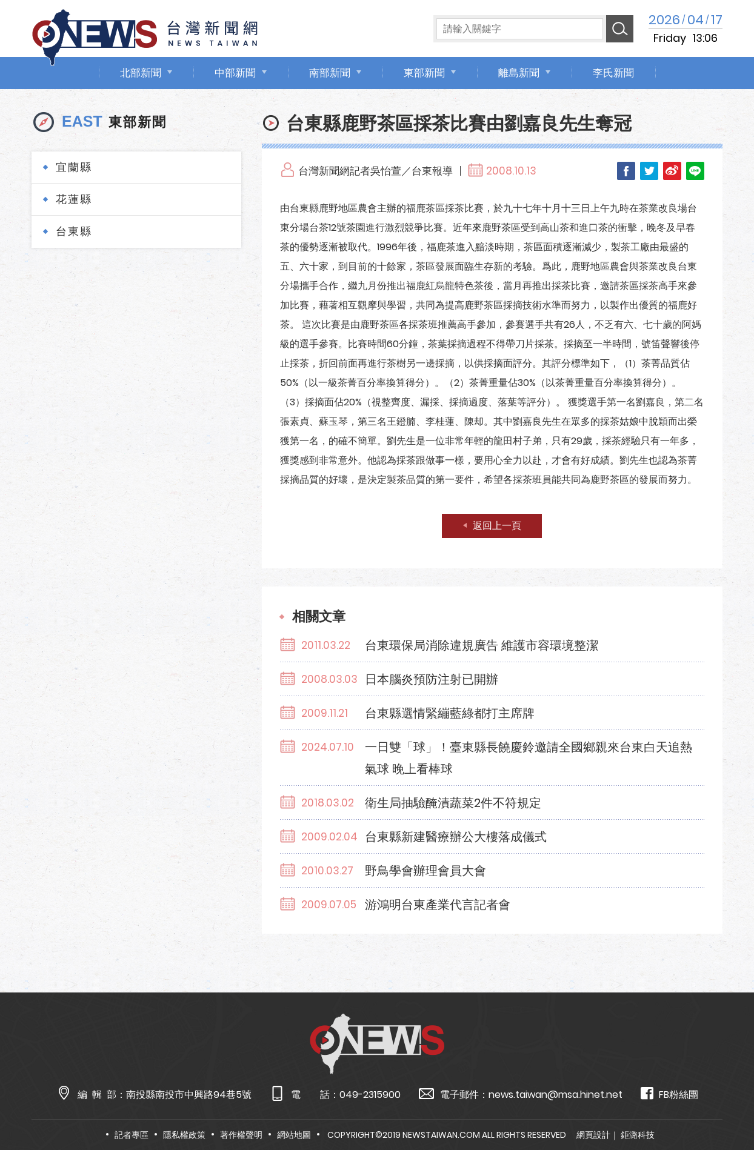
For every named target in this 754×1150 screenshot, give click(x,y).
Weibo (672, 171)
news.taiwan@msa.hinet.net (555, 1095)
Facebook (626, 171)
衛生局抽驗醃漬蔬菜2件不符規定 (453, 802)
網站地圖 (294, 1135)
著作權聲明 (241, 1135)
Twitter (649, 171)
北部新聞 (140, 72)
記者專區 (131, 1135)
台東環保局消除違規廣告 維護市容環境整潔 (481, 645)
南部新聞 (329, 72)
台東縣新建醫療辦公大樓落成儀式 (456, 836)
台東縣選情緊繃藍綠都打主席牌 (450, 713)
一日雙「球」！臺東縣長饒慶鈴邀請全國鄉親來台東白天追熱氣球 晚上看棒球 (528, 758)
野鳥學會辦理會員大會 (425, 870)
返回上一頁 (497, 526)
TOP (724, 1105)
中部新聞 (235, 72)
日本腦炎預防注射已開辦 (431, 679)
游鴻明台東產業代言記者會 (437, 904)
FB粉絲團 (669, 1094)
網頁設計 (593, 1135)
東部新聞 (424, 72)
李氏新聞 (613, 72)
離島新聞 (518, 72)
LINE (695, 171)
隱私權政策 (184, 1135)
